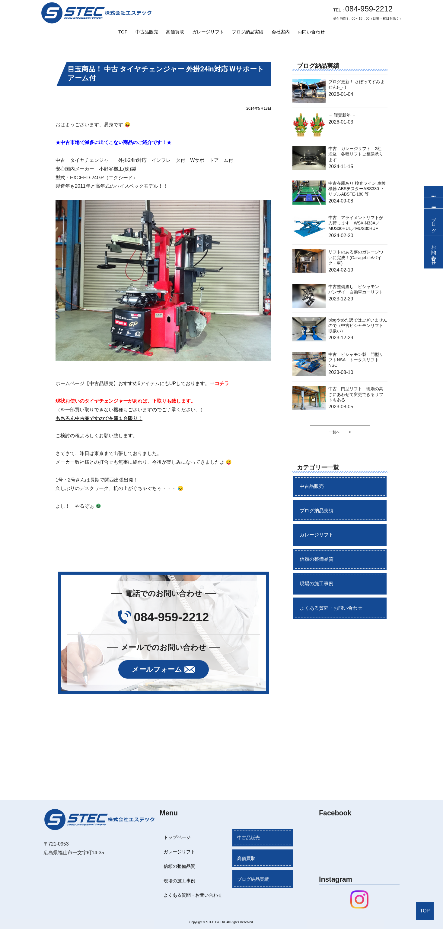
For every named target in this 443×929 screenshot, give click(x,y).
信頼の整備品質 (316, 559)
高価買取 (175, 31)
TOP (123, 31)
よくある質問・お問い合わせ (331, 607)
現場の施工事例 (316, 583)
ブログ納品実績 (247, 31)
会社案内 (281, 31)
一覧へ (340, 432)
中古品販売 (146, 31)
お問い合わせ (311, 31)
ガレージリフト (208, 31)
